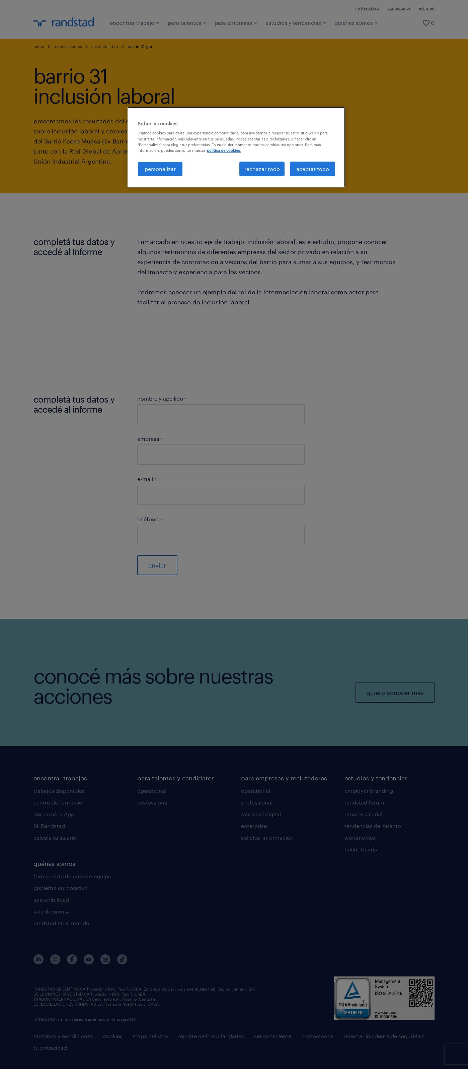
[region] (236, 147)
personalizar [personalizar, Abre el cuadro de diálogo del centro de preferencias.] (160, 169)
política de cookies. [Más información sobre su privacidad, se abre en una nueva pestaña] (224, 150)
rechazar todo (262, 169)
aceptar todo (312, 169)
